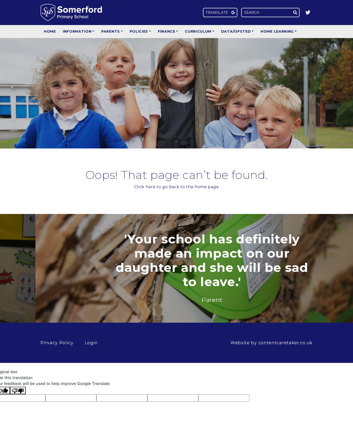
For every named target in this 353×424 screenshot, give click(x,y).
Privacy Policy (57, 342)
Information (77, 31)
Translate (220, 12)
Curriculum (198, 31)
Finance (166, 31)
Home (50, 31)
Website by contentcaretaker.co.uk (271, 342)
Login (91, 342)
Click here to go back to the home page (176, 187)
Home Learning (277, 31)
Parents (110, 31)
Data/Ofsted (236, 31)
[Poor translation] (18, 390)
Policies (139, 31)
